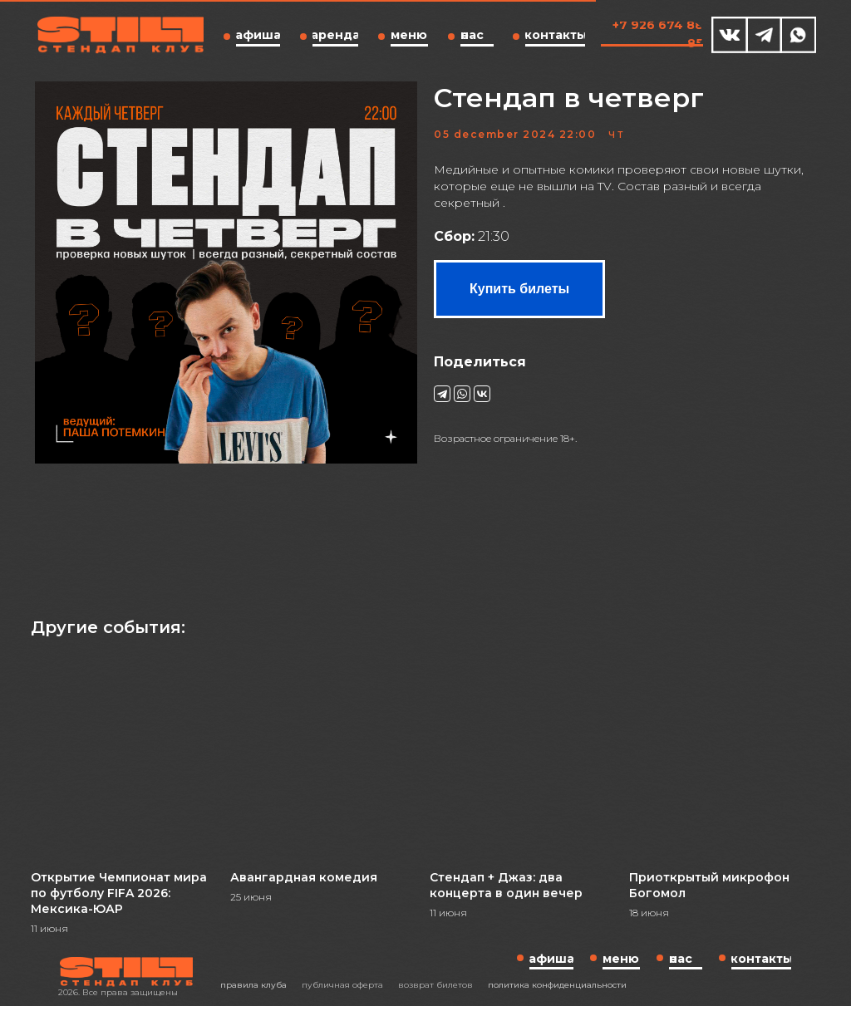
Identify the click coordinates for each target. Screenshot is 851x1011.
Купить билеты (519, 294)
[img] (729, 35)
